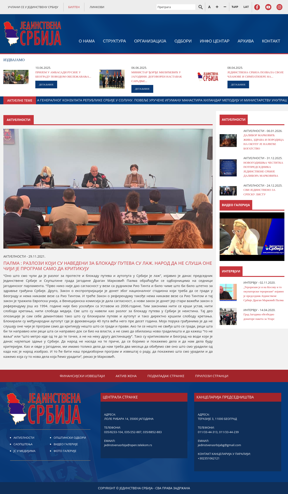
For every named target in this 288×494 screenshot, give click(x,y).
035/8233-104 (113, 432)
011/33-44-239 (229, 432)
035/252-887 (133, 432)
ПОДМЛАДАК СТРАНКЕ (165, 376)
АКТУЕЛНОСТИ (24, 438)
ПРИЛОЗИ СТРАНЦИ (211, 376)
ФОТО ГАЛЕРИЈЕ (65, 451)
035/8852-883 (152, 432)
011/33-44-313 (207, 432)
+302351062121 (209, 458)
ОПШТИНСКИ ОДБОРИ (70, 438)
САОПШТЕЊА (23, 444)
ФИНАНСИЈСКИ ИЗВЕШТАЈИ (82, 376)
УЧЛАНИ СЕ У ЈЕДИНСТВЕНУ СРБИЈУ (33, 7)
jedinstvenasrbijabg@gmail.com (219, 445)
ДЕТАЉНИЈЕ (46, 84)
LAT (246, 7)
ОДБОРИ (182, 41)
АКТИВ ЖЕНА (126, 376)
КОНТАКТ (271, 41)
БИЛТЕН (74, 7)
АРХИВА (246, 41)
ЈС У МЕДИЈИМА (24, 451)
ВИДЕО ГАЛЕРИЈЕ (66, 444)
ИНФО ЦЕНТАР (214, 41)
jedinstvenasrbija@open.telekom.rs (128, 445)
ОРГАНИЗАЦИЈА (150, 41)
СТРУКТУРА (114, 41)
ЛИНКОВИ (97, 7)
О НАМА (87, 41)
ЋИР (235, 7)
